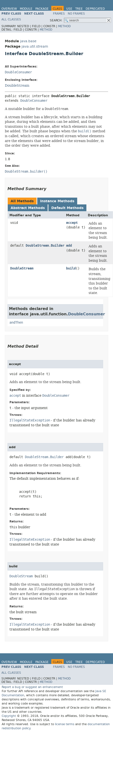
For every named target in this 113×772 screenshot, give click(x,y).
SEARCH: (56, 20)
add (69, 245)
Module (26, 8)
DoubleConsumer (18, 72)
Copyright (9, 716)
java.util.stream (35, 46)
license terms (64, 724)
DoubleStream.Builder (45, 245)
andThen (16, 322)
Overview (9, 8)
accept (72, 223)
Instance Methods (57, 201)
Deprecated (95, 8)
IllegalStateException (29, 420)
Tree (79, 8)
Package (42, 8)
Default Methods (67, 208)
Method (64, 26)
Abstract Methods (28, 208)
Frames (59, 13)
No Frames (76, 13)
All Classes (11, 19)
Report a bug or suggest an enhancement (32, 687)
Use (69, 8)
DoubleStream (17, 85)
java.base (28, 41)
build (71, 268)
